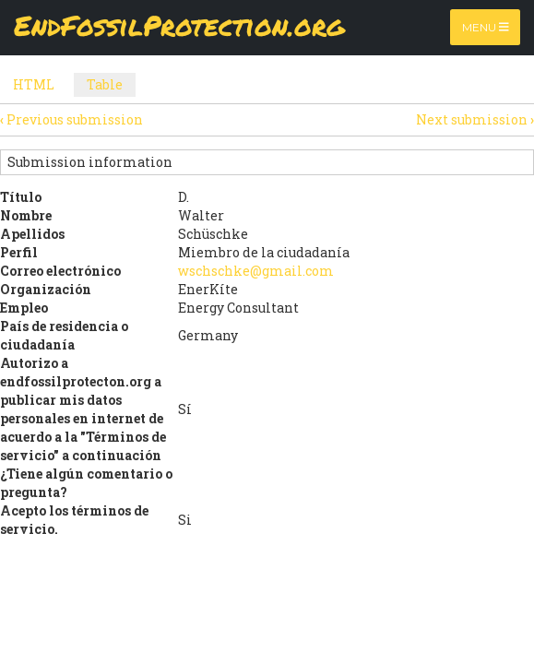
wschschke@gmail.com (256, 270)
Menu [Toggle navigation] (485, 27)
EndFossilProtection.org (179, 27)
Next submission (475, 119)
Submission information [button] (89, 162)
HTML (33, 84)
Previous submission (71, 119)
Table (111, 86)
